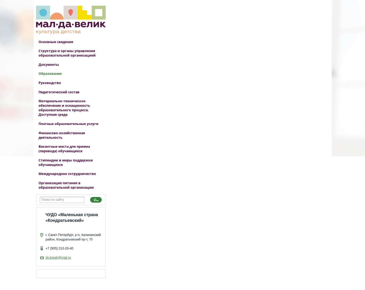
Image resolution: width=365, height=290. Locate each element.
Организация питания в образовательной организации (66, 185)
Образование (50, 73)
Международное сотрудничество (67, 173)
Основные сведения (56, 42)
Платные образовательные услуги (68, 123)
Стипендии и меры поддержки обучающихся (66, 162)
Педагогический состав (59, 92)
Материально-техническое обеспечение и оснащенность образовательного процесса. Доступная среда (64, 108)
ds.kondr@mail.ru (58, 257)
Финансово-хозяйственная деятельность (62, 135)
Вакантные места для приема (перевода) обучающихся (64, 148)
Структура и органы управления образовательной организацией (67, 53)
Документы (49, 64)
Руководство (50, 82)
